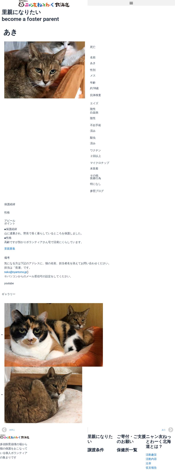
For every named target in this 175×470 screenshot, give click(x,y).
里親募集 (9, 248)
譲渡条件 (96, 450)
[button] (131, 3)
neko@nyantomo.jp (15, 272)
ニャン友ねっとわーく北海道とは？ (158, 441)
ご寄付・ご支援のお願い (131, 439)
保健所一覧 (127, 450)
